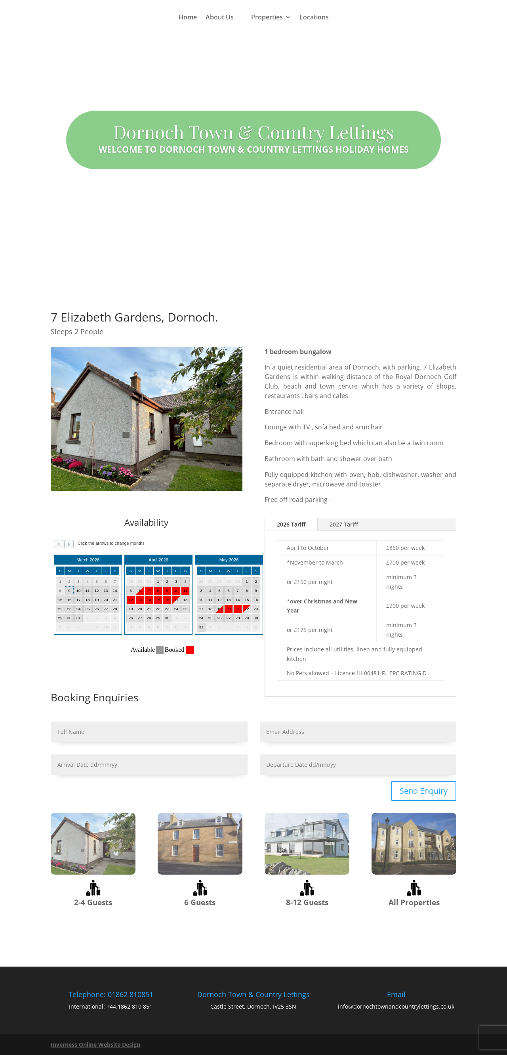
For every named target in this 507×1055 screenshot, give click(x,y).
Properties (267, 17)
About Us (220, 17)
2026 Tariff (291, 524)
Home (188, 17)
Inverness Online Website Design (95, 1044)
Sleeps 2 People (77, 331)
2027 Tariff (344, 524)
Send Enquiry (424, 790)
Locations (314, 17)
